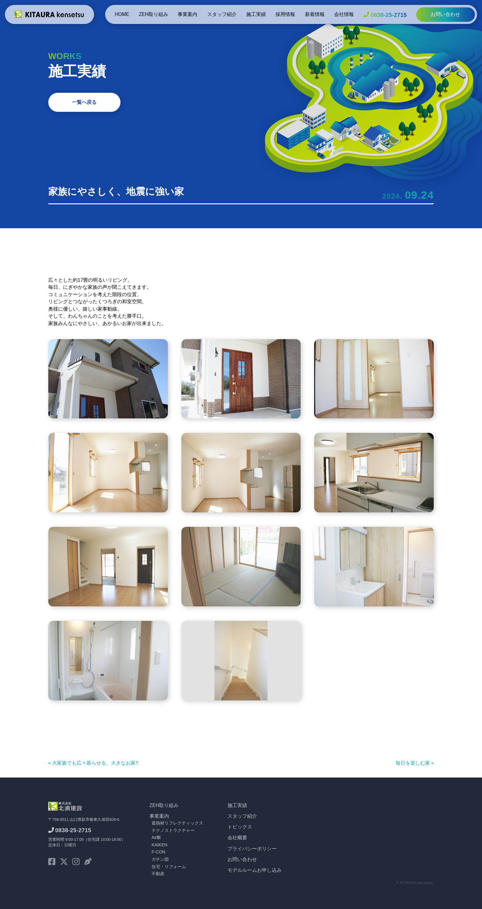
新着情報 (315, 14)
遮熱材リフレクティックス (177, 823)
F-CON (158, 851)
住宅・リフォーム (169, 866)
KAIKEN (160, 844)
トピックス (239, 826)
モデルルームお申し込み (254, 870)
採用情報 (285, 14)
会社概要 (237, 837)
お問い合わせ (445, 14)
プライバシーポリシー (252, 848)
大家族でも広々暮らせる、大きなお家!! (95, 763)
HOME (122, 14)
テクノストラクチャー (173, 830)
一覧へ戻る (84, 102)
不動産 (158, 873)
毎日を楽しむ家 (413, 763)
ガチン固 (160, 859)
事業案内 (187, 14)
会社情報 (344, 14)
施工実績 (256, 14)
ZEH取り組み (153, 14)
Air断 (156, 837)
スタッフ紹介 (222, 14)
